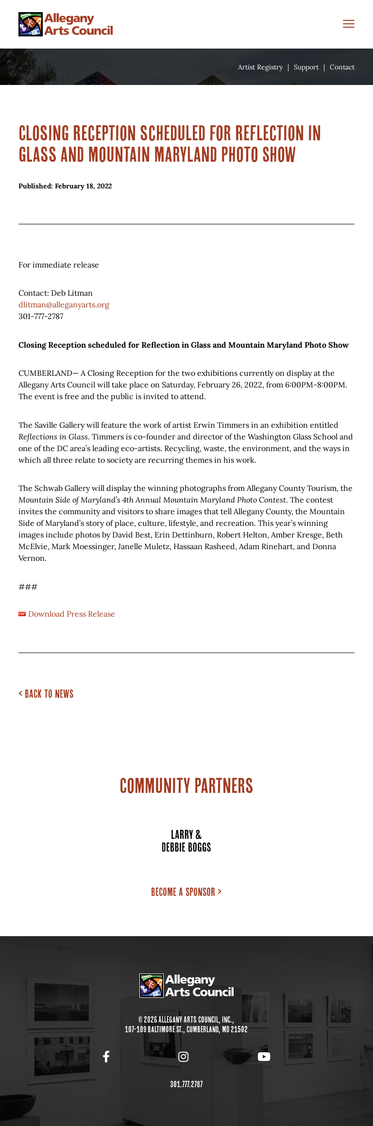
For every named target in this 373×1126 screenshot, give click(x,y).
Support (306, 67)
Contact (342, 67)
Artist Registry (260, 67)
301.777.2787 (186, 1084)
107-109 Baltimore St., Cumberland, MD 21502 (186, 1029)
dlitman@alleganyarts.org (63, 304)
